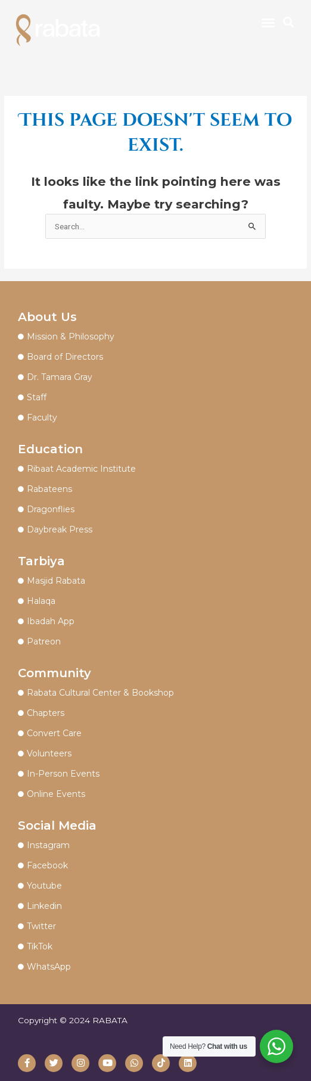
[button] (268, 22)
